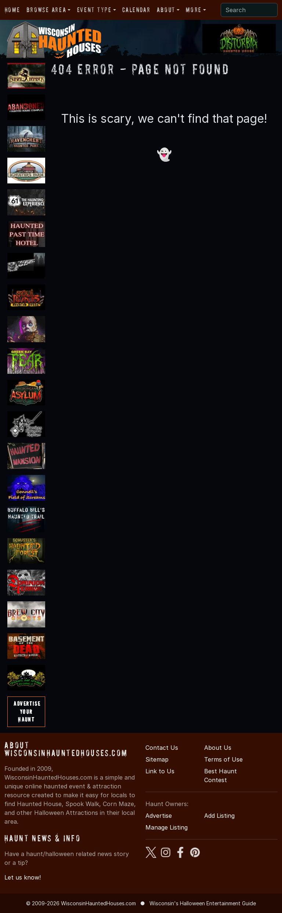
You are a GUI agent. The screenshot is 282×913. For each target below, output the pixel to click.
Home (12, 10)
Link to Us (159, 771)
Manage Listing (166, 827)
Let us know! (22, 877)
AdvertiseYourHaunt (27, 711)
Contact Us (161, 747)
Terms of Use (223, 759)
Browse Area (46, 10)
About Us (217, 747)
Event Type (94, 10)
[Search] (249, 10)
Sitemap (157, 759)
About (166, 10)
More (193, 10)
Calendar (136, 10)
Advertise (158, 815)
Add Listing (219, 815)
